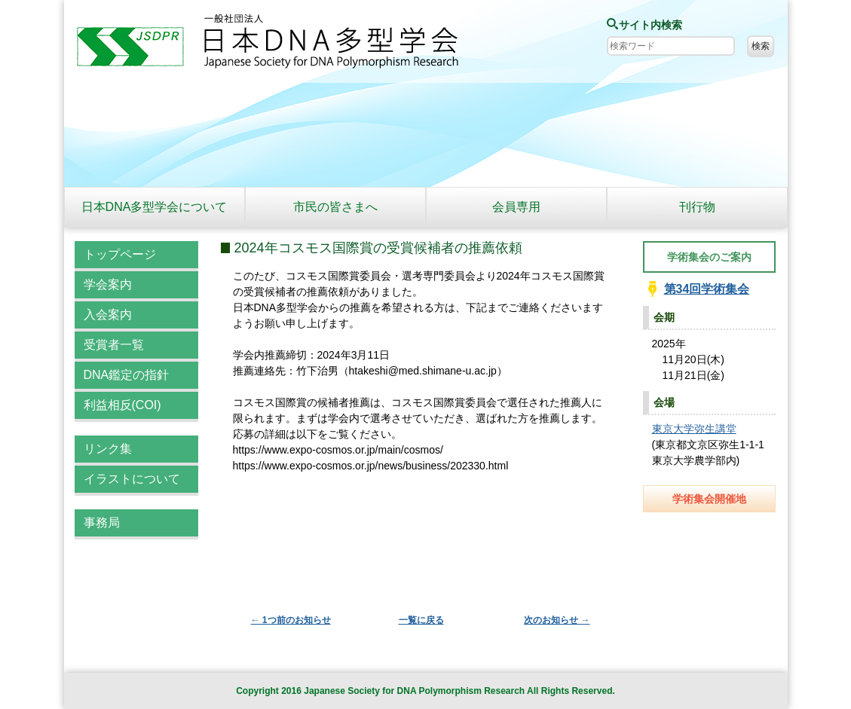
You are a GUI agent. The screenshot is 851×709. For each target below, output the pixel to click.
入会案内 (108, 314)
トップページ (120, 254)
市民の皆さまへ (335, 206)
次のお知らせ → (556, 620)
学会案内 (108, 284)
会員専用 (516, 206)
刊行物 (697, 206)
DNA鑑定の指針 (127, 374)
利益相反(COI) (122, 405)
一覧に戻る (421, 620)
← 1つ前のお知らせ (291, 620)
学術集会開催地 (709, 499)
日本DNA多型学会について (154, 206)
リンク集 (108, 448)
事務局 (102, 522)
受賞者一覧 (114, 344)
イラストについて (132, 478)
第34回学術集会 (707, 289)
